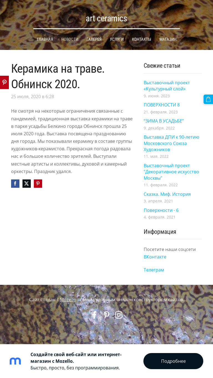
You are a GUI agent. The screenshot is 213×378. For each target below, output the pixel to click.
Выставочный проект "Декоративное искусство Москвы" (171, 172)
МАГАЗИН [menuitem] (167, 39)
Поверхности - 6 (161, 210)
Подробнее (173, 361)
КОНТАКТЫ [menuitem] (141, 39)
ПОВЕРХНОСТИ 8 (162, 105)
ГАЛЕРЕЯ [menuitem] (94, 39)
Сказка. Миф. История (167, 194)
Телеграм (154, 270)
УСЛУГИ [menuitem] (117, 39)
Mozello (68, 299)
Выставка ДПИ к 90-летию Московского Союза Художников (171, 143)
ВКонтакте (156, 257)
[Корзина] (208, 99)
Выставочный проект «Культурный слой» (167, 86)
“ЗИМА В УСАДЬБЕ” (164, 121)
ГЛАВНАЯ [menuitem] (45, 39)
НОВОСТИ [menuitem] (69, 39)
